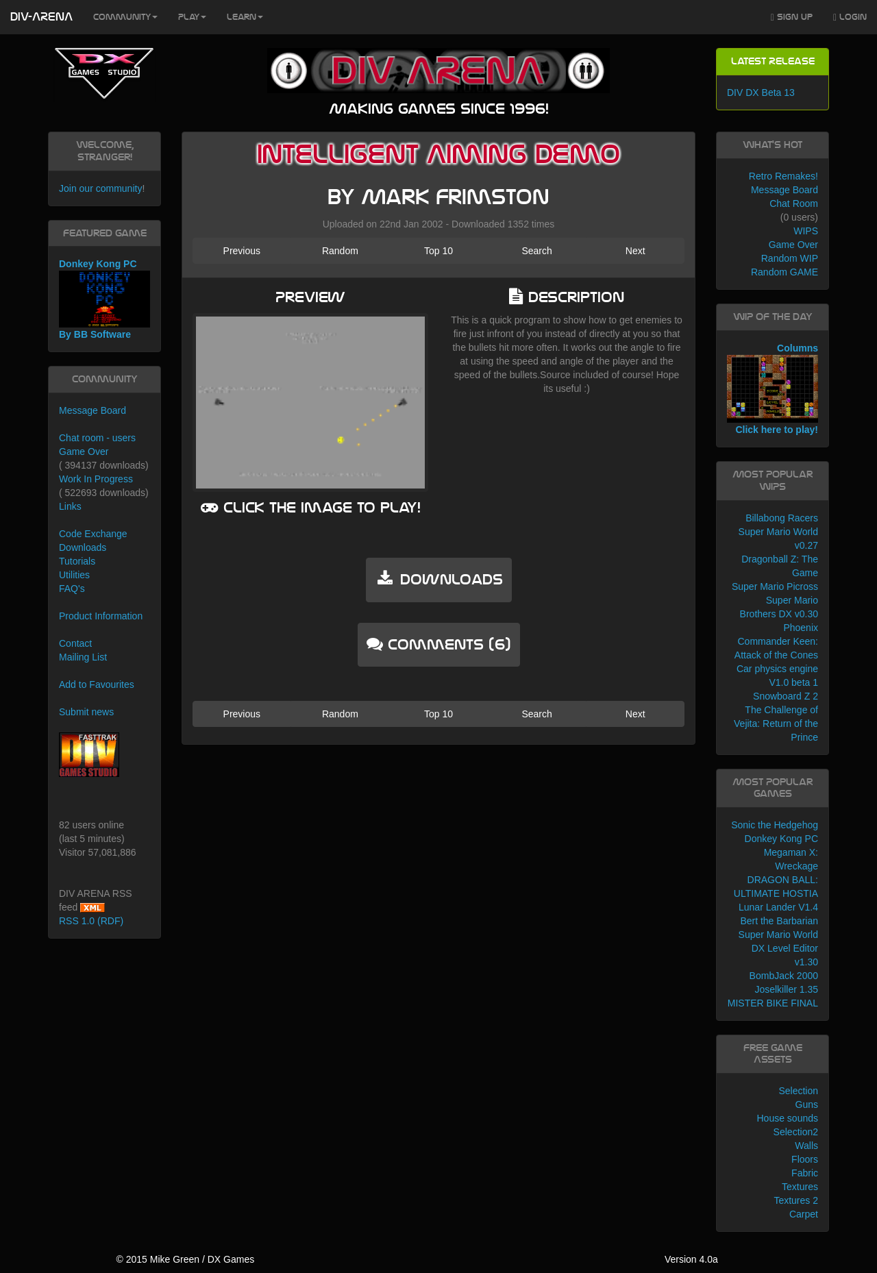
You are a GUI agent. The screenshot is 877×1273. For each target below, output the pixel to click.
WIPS (805, 230)
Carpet (803, 1214)
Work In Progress (96, 478)
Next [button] (635, 250)
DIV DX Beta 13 (761, 92)
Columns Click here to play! (772, 389)
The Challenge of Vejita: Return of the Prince (776, 723)
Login (850, 17)
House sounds (787, 1118)
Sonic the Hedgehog (774, 824)
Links (70, 506)
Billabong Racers (781, 517)
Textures (800, 1186)
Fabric (804, 1172)
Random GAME (784, 272)
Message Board (92, 410)
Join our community (100, 188)
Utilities (74, 574)
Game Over (83, 451)
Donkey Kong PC (781, 838)
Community (125, 17)
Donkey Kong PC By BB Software (104, 299)
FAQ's (72, 588)
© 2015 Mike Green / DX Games (185, 1259)
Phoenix (800, 627)
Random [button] (340, 250)
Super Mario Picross (775, 586)
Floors (804, 1159)
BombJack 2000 (784, 975)
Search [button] (536, 250)
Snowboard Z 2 (785, 696)
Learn (245, 17)
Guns (806, 1104)
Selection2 (796, 1131)
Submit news (86, 711)
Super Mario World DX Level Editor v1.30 (778, 948)
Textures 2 (796, 1200)
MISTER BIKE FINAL (773, 1003)
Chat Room (793, 203)
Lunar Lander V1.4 (778, 907)
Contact (75, 643)
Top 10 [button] (438, 250)
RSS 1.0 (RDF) (91, 920)
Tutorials (77, 561)
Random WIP (789, 258)
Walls (806, 1145)
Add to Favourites (96, 684)
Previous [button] (241, 250)
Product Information (101, 615)
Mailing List (83, 657)
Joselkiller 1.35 (786, 989)
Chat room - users (97, 437)
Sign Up (792, 17)
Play (192, 17)
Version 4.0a (691, 1259)
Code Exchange (93, 533)
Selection (798, 1090)
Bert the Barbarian (779, 920)
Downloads (82, 547)
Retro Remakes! (783, 176)
